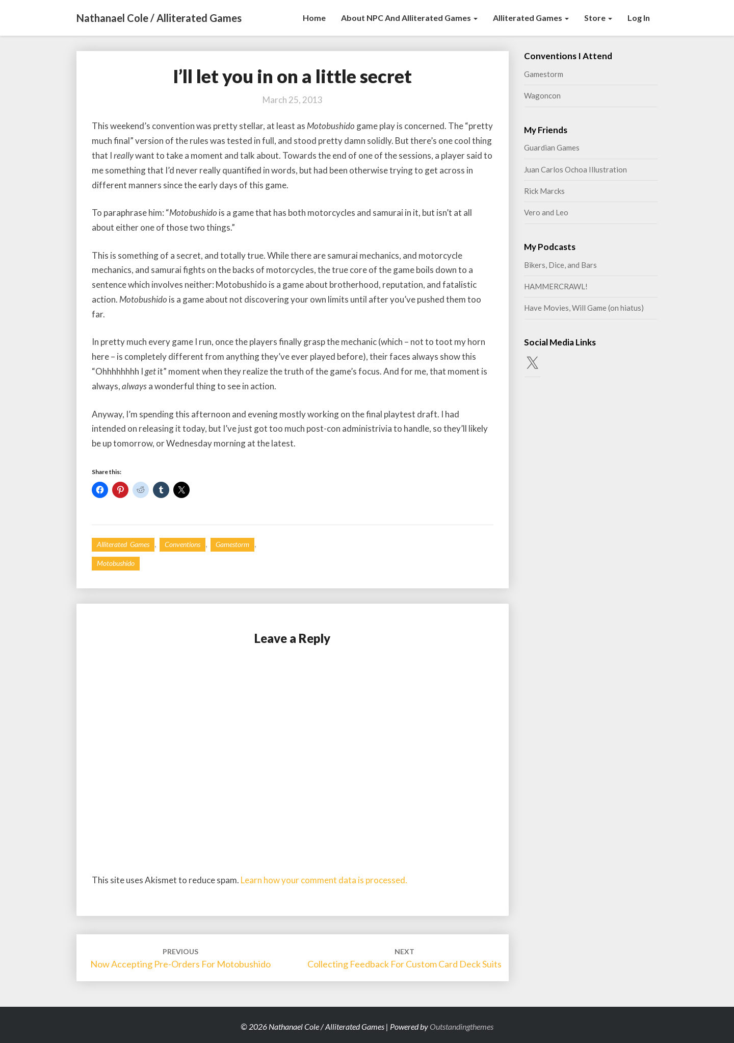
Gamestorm (232, 544)
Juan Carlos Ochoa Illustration (575, 169)
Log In (638, 17)
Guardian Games (552, 147)
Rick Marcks (544, 190)
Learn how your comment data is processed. (324, 880)
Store (598, 17)
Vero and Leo (546, 212)
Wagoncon (542, 95)
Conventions (182, 544)
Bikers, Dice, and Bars (560, 264)
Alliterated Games (531, 17)
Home (314, 17)
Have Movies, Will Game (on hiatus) (584, 307)
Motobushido (116, 563)
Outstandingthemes (461, 1026)
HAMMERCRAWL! (556, 286)
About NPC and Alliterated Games (409, 17)
